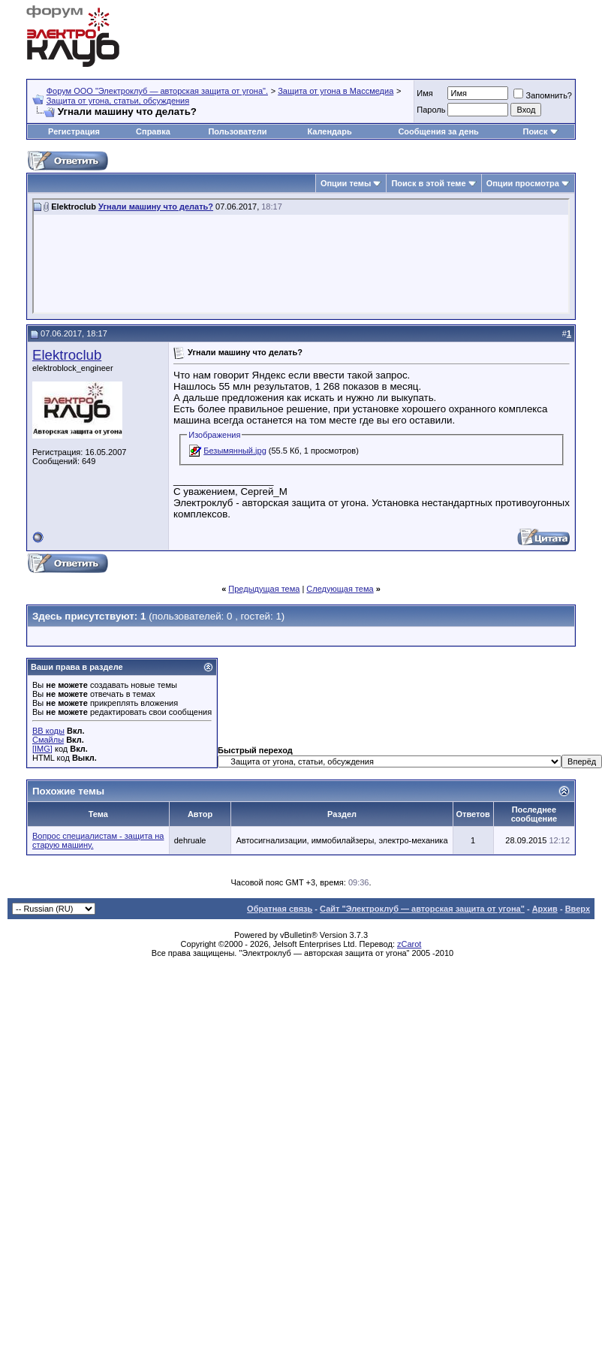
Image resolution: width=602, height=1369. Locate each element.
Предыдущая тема (263, 588)
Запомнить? (542, 95)
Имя (424, 93)
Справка (153, 131)
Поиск (534, 131)
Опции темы (346, 183)
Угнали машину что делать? (155, 206)
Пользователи (237, 131)
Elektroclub (66, 355)
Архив (545, 908)
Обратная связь (279, 908)
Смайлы (48, 739)
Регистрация (74, 131)
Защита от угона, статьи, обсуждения (118, 100)
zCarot (409, 943)
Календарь (330, 131)
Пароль (431, 109)
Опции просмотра (522, 183)
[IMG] (42, 748)
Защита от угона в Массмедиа (335, 90)
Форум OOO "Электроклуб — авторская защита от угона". (157, 90)
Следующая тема (339, 588)
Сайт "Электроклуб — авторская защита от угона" (422, 908)
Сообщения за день (438, 131)
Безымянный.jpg (234, 450)
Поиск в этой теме (428, 183)
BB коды (48, 730)
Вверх (577, 908)
